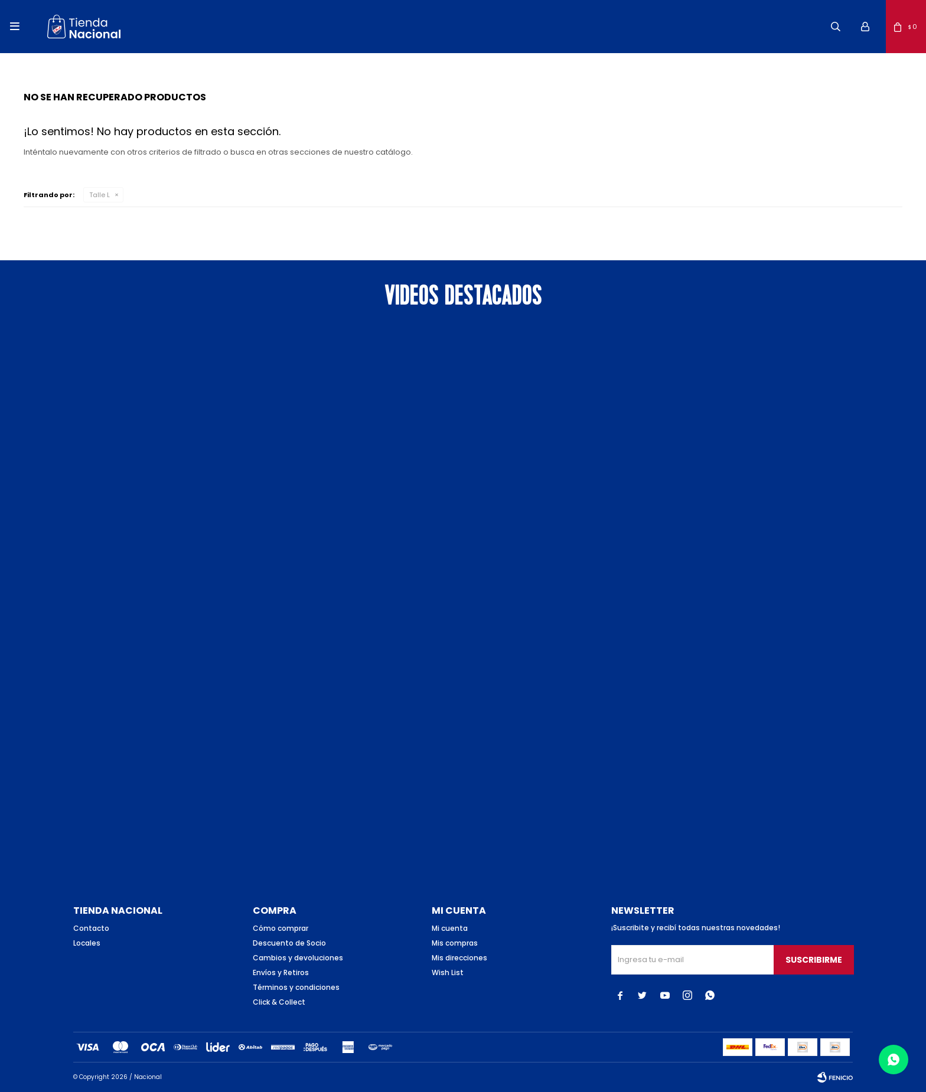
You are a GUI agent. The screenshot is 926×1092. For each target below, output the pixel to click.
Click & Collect (279, 1002)
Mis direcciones (459, 958)
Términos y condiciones (296, 987)
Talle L (99, 195)
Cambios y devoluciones (298, 958)
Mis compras (455, 943)
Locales (86, 943)
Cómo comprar (280, 928)
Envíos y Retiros (281, 972)
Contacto (91, 928)
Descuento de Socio (289, 943)
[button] (835, 26)
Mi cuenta (450, 928)
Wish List (448, 972)
